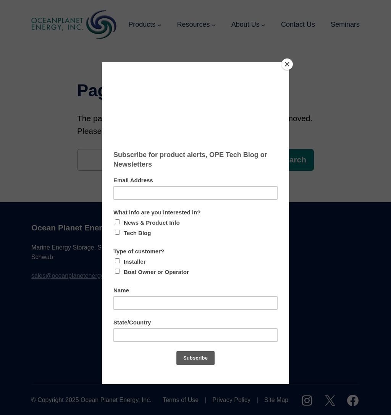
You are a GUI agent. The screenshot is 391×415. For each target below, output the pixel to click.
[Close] (287, 64)
